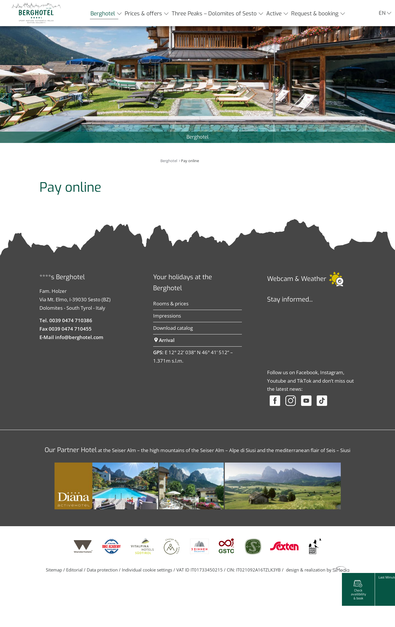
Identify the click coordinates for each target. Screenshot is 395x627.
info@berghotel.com (79, 363)
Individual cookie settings (147, 596)
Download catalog (173, 354)
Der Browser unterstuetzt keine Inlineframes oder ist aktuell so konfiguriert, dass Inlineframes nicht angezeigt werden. (311, 362)
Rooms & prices (171, 329)
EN (382, 13)
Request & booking (314, 13)
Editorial (74, 596)
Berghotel (102, 13)
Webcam (280, 305)
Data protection (102, 596)
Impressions (167, 341)
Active (274, 13)
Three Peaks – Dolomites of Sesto (214, 13)
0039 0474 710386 (70, 346)
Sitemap (54, 596)
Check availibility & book (358, 589)
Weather (313, 305)
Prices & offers (143, 13)
